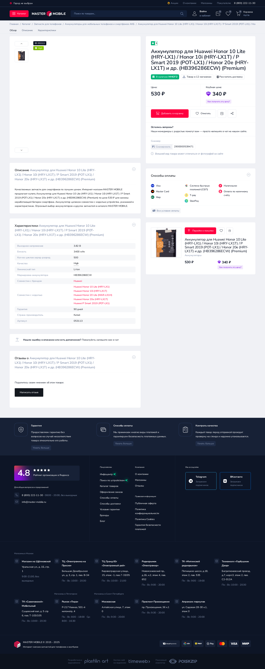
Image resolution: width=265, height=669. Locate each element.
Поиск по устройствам (114, 480)
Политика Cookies (145, 519)
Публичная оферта (145, 503)
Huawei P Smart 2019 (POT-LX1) (92, 303)
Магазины (206, 3)
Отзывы (139, 485)
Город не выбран (23, 3)
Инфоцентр (108, 474)
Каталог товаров (109, 486)
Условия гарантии (110, 509)
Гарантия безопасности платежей (148, 527)
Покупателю (224, 3)
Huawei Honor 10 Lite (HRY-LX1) (92, 286)
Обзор (13, 30)
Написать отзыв (29, 392)
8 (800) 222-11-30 (244, 3)
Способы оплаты (109, 497)
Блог (102, 521)
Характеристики (47, 30)
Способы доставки (110, 503)
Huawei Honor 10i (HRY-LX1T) (90, 291)
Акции (173, 3)
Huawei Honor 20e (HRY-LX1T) (91, 299)
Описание (27, 30)
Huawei (78, 281)
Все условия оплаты (166, 210)
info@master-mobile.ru (34, 502)
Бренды (104, 515)
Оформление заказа (111, 492)
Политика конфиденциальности (147, 511)
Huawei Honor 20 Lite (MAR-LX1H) (93, 295)
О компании (189, 3)
